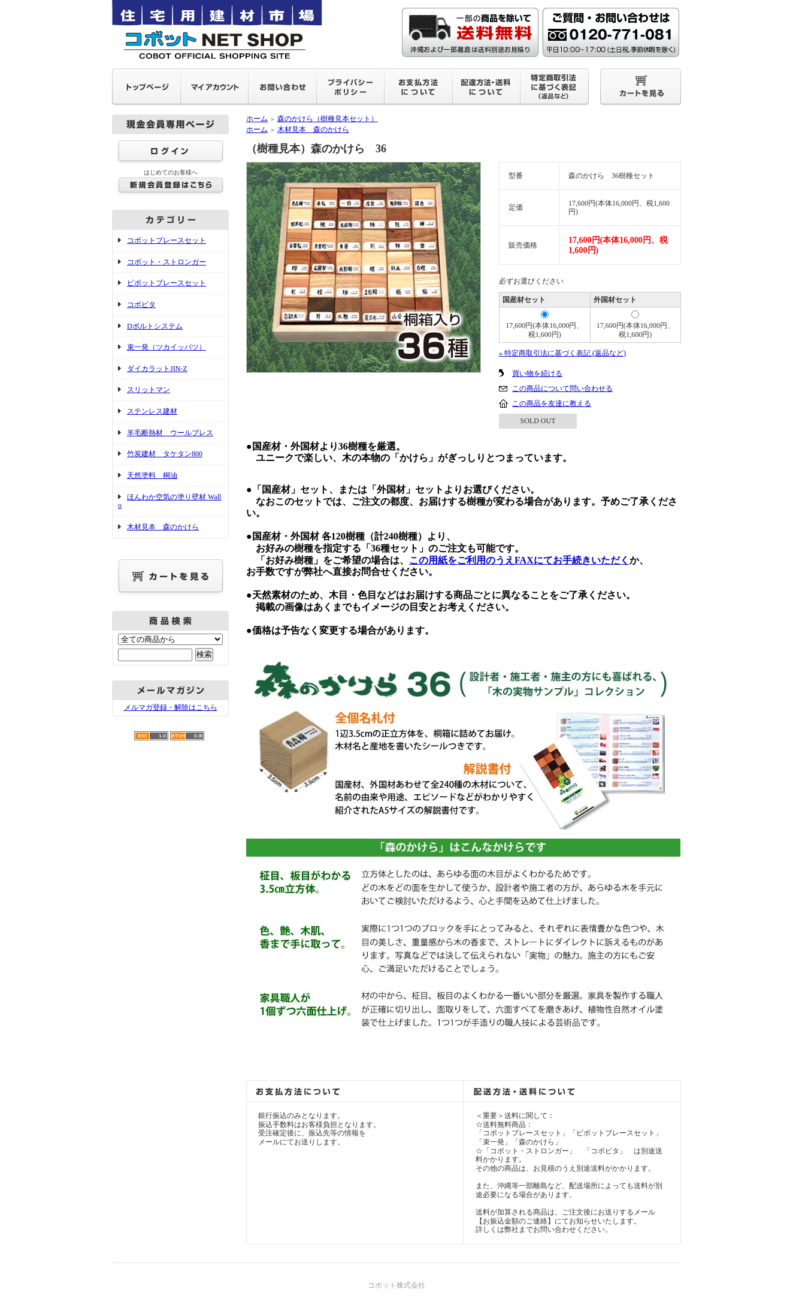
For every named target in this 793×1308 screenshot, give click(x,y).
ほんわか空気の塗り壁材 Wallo (169, 501)
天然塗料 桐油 (152, 475)
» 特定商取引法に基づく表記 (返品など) (562, 353)
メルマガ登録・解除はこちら (170, 707)
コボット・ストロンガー (166, 262)
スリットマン (148, 389)
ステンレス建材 (152, 411)
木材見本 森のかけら (163, 527)
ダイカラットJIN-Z (157, 368)
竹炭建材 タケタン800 (164, 454)
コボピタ (141, 304)
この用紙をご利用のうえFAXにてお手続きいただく (519, 560)
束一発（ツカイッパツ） (166, 347)
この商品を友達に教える (551, 403)
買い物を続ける (537, 373)
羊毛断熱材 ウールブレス (170, 433)
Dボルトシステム (155, 326)
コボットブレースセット (166, 240)
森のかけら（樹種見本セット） (327, 118)
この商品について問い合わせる (562, 388)
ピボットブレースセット (166, 283)
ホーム (257, 118)
